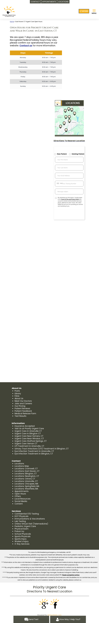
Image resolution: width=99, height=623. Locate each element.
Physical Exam (21, 528)
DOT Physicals (21, 516)
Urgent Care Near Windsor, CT (29, 438)
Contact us (25, 45)
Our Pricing (20, 406)
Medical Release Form (25, 413)
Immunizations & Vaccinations (30, 518)
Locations (19, 463)
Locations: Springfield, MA (27, 486)
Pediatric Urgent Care (25, 526)
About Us (19, 398)
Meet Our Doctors (23, 401)
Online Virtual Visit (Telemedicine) (31, 523)
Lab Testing (20, 521)
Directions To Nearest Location (49, 591)
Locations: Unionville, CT (26, 481)
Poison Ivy (19, 531)
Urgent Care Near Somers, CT (29, 436)
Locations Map (22, 466)
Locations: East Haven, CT (27, 471)
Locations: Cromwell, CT (26, 468)
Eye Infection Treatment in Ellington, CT (34, 453)
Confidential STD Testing (27, 513)
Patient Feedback (23, 411)
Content (19, 503)
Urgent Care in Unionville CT (28, 431)
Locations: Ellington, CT (26, 473)
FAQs (17, 396)
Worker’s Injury (22, 541)
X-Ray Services (22, 544)
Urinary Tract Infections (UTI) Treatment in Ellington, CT (42, 448)
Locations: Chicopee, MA (26, 483)
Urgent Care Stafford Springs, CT (31, 441)
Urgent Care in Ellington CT (28, 433)
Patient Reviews (22, 408)
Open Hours (20, 493)
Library (18, 393)
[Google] (44, 603)
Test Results (20, 416)
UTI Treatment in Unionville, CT (29, 446)
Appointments (21, 491)
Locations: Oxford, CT (25, 478)
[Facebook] (55, 603)
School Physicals (23, 534)
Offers (18, 496)
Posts (17, 391)
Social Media (21, 501)
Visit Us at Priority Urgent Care (29, 428)
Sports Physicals (22, 536)
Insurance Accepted (25, 426)
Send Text (31, 619)
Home (12, 22)
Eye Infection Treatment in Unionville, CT (34, 451)
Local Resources (22, 498)
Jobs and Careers (23, 403)
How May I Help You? (68, 619)
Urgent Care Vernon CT (26, 443)
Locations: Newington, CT (27, 476)
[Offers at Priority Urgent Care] (84, 11)
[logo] (9, 11)
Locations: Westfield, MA (26, 488)
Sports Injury (21, 539)
